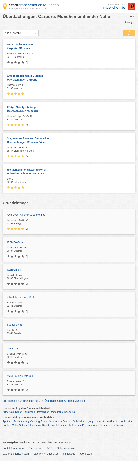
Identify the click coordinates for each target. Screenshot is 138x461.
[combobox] (4, 33)
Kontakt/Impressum (13, 448)
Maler (15, 425)
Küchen (7, 425)
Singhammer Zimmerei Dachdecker (69, 140)
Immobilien (43, 411)
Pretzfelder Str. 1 (70, 87)
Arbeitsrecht (64, 425)
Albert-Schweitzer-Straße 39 (70, 55)
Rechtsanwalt (49, 425)
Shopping (69, 411)
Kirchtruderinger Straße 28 (70, 118)
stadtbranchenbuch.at (46, 453)
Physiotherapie (90, 425)
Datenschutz (36, 448)
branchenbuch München (34, 5)
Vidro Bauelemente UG (20, 376)
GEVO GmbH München (69, 46)
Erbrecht (77, 425)
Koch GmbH (14, 269)
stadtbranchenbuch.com (16, 453)
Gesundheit (15, 411)
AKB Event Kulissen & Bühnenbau (26, 214)
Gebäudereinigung (83, 421)
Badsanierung (21, 421)
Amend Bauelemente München (69, 78)
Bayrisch (67, 421)
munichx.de (68, 453)
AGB (49, 448)
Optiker (23, 425)
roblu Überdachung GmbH (21, 297)
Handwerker (29, 411)
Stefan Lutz (13, 348)
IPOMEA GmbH (16, 242)
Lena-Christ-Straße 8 (70, 149)
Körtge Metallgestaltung (69, 109)
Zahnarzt (121, 425)
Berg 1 (70, 181)
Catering (35, 421)
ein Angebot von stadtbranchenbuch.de (27, 8)
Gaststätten (55, 421)
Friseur (44, 421)
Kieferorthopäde (124, 421)
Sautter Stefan (15, 324)
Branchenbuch (11, 400)
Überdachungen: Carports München (65, 400)
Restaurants (56, 411)
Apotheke (8, 421)
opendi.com (85, 453)
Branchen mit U (31, 400)
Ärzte (6, 411)
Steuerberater (107, 425)
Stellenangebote (66, 448)
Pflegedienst (35, 425)
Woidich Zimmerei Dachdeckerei (69, 171)
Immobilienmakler (104, 421)
